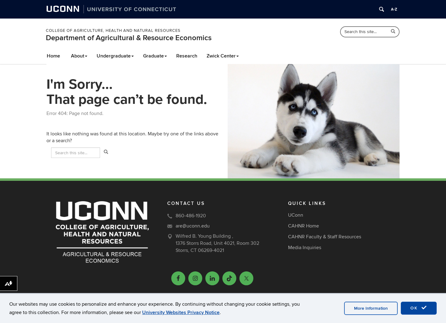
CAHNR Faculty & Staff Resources (324, 237)
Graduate (155, 56)
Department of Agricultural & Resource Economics (129, 37)
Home (53, 56)
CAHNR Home (303, 226)
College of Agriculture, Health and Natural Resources (113, 30)
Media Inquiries (304, 247)
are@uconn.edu (193, 226)
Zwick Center (223, 56)
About (79, 56)
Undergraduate (115, 56)
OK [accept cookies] (418, 308)
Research (186, 56)
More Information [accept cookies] (371, 308)
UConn (295, 215)
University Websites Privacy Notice (181, 312)
